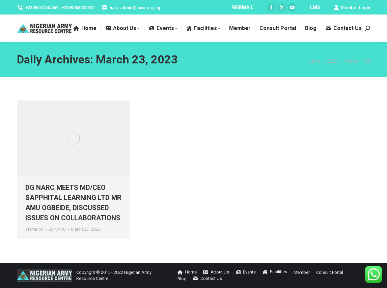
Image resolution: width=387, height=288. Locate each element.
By (57, 229)
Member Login (352, 7)
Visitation (34, 229)
